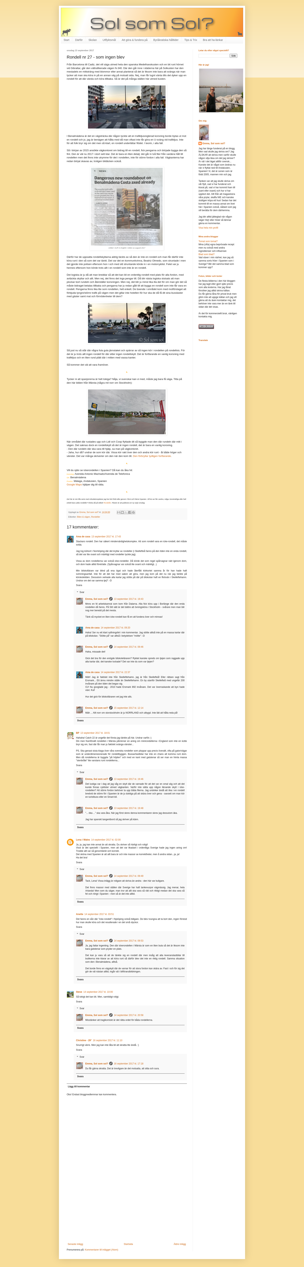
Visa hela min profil (208, 227)
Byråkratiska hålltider (166, 39)
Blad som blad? (207, 254)
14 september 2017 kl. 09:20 (115, 627)
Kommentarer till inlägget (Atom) (101, 1249)
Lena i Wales (83, 839)
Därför (79, 39)
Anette (79, 914)
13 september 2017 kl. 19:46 (128, 779)
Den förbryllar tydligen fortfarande (152, 456)
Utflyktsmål (109, 39)
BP (77, 733)
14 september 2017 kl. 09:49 (128, 876)
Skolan (92, 39)
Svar (81, 592)
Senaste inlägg (75, 1244)
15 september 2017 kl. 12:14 (128, 708)
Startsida (128, 1244)
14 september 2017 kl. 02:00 (106, 839)
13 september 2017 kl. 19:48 (128, 808)
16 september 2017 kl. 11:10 (107, 1040)
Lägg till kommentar (79, 1086)
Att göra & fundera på (135, 39)
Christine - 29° (84, 1040)
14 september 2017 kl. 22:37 (115, 672)
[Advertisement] (127, 1211)
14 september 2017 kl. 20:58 (128, 1015)
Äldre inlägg (180, 1244)
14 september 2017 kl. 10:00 (98, 992)
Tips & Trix (190, 39)
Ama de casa (83, 536)
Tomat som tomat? (208, 241)
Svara (79, 585)
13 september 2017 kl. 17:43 (106, 536)
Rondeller (107, 503)
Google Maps (74, 484)
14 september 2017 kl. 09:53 (128, 940)
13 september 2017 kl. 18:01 (95, 733)
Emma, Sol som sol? (96, 599)
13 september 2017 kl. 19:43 (128, 599)
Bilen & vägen (83, 517)
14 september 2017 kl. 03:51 (99, 914)
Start (66, 39)
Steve (79, 992)
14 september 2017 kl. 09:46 (128, 647)
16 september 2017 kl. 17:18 (128, 1063)
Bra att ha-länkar (213, 39)
